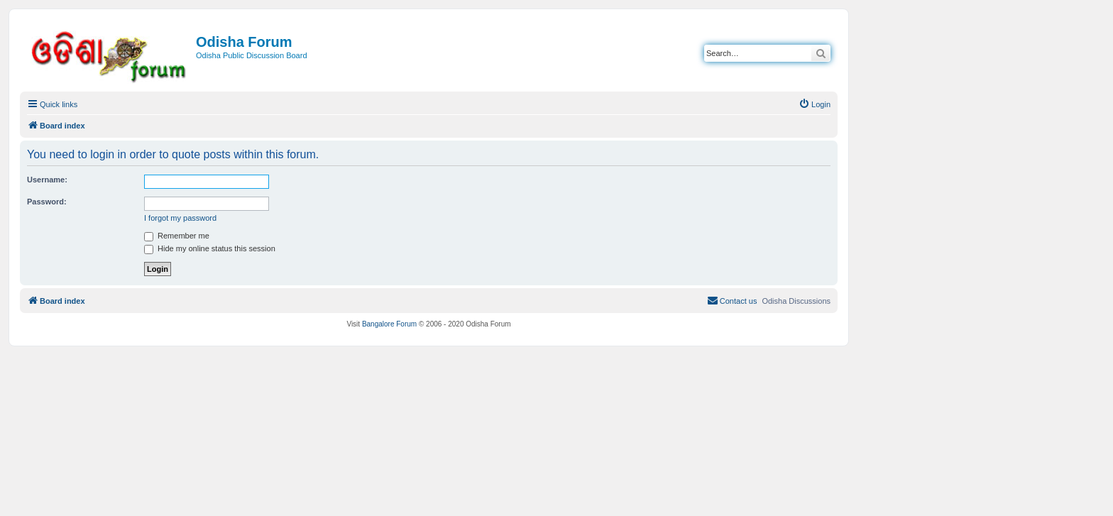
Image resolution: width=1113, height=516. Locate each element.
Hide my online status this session (209, 248)
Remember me (176, 235)
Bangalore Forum (389, 324)
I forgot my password (180, 218)
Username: (47, 179)
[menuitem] (814, 104)
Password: (47, 201)
